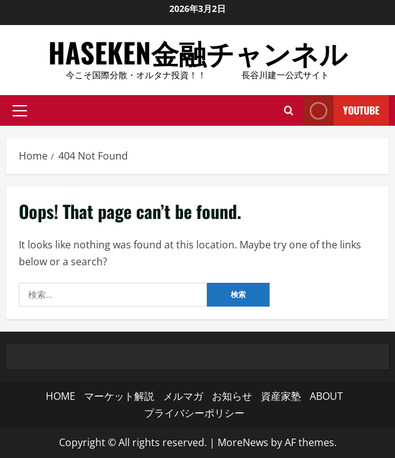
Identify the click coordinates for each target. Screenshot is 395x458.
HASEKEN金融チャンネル (197, 52)
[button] (19, 111)
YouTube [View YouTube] (341, 110)
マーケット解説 (119, 396)
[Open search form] (288, 111)
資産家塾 (281, 396)
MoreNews (243, 442)
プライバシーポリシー (194, 413)
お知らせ (232, 396)
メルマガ (183, 396)
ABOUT (326, 396)
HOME (60, 396)
